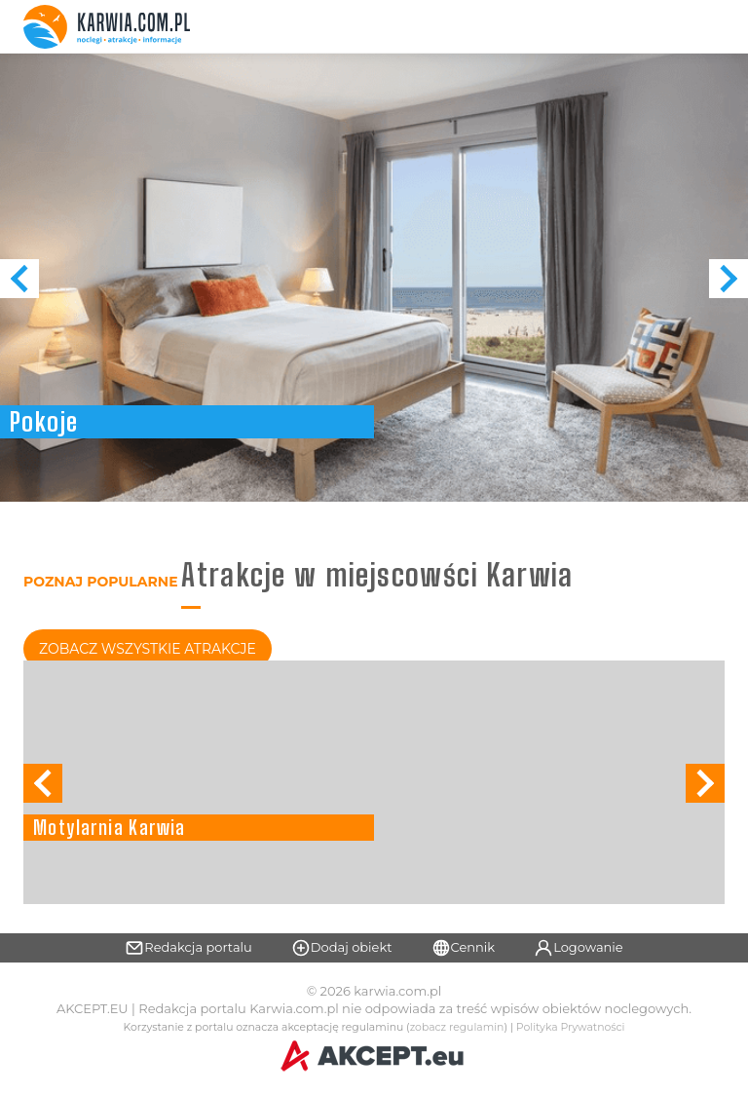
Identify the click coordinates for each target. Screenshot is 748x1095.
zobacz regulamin (457, 1027)
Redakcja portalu (188, 948)
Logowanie (578, 948)
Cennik (463, 948)
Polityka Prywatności (570, 1027)
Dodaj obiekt (342, 948)
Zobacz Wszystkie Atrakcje (147, 649)
